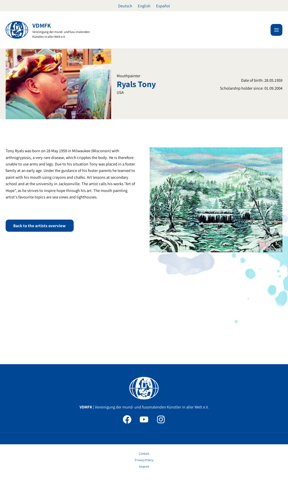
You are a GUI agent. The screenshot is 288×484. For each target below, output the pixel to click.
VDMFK (41, 25)
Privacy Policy (144, 460)
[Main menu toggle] (276, 30)
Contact (144, 453)
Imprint (144, 466)
